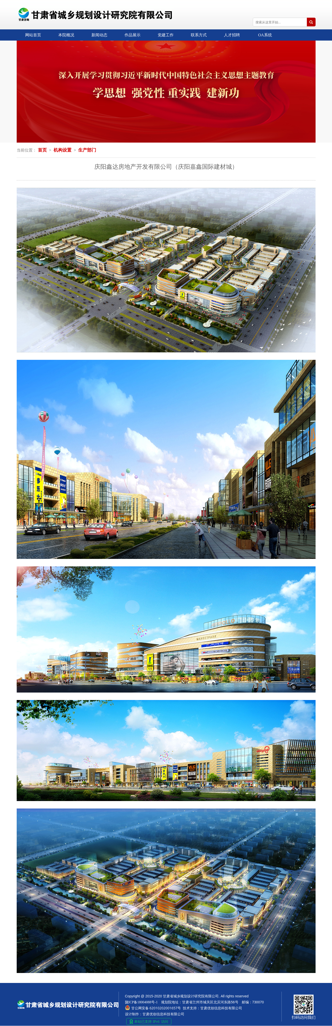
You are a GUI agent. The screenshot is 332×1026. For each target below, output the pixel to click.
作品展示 (132, 35)
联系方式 (199, 35)
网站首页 (33, 35)
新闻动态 (99, 35)
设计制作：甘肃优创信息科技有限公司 (154, 1014)
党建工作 (166, 35)
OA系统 (265, 35)
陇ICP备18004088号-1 (141, 1002)
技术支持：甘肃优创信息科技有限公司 (212, 1008)
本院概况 (66, 35)
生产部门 (87, 150)
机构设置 (62, 150)
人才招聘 (232, 35)
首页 (42, 150)
